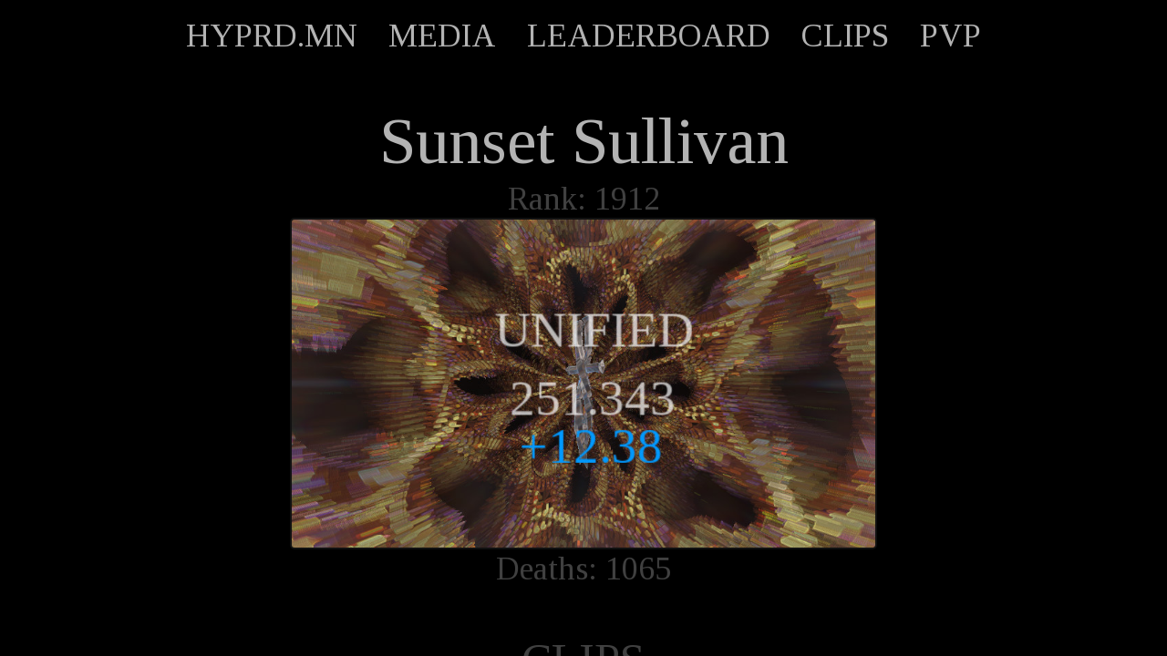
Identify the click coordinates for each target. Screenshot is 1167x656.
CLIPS (845, 35)
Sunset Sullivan (584, 141)
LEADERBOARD (648, 35)
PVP (950, 35)
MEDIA (442, 35)
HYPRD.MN (271, 35)
